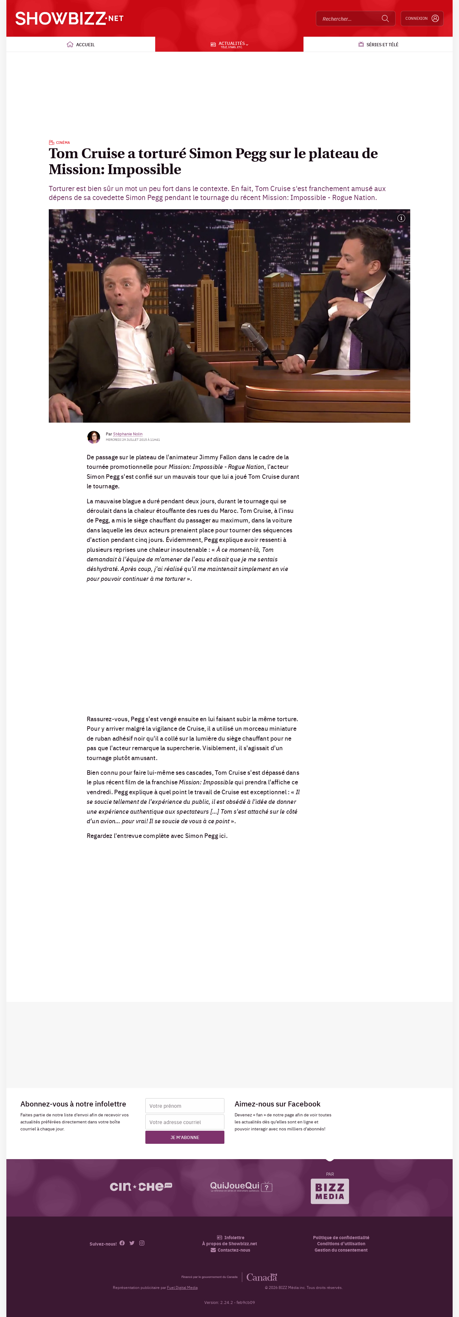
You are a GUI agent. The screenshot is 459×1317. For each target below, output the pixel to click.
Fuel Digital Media (182, 1287)
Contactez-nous (230, 1250)
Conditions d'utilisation (341, 1243)
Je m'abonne (185, 1137)
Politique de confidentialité (341, 1237)
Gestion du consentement (341, 1250)
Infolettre (230, 1237)
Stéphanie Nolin (127, 433)
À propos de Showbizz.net (229, 1243)
